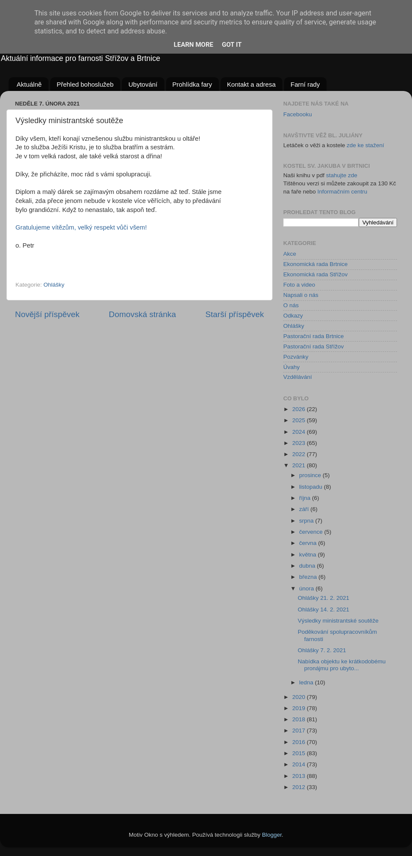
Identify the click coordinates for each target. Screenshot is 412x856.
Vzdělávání (297, 377)
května (308, 554)
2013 (299, 776)
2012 (299, 787)
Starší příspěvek (235, 314)
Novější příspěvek (47, 314)
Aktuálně (29, 84)
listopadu (311, 487)
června (308, 543)
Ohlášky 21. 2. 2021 (323, 598)
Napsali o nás (300, 295)
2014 (299, 764)
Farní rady (305, 84)
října (305, 498)
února (307, 588)
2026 (299, 409)
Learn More (193, 44)
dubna (308, 566)
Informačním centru (342, 191)
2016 (299, 742)
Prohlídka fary (192, 84)
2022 (299, 454)
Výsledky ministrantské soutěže (338, 620)
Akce (289, 254)
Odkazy (293, 315)
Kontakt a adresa (251, 84)
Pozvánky (296, 357)
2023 (299, 443)
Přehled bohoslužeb (85, 84)
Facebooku (297, 114)
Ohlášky (53, 284)
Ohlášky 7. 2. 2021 (322, 650)
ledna (307, 682)
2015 (299, 753)
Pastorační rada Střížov (313, 346)
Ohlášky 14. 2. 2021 (323, 609)
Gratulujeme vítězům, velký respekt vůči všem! (81, 227)
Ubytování (143, 84)
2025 (299, 420)
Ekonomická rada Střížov (315, 274)
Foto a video (299, 284)
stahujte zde (341, 175)
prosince (311, 475)
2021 (299, 465)
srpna (307, 520)
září (304, 509)
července (311, 532)
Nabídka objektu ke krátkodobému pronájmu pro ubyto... (342, 664)
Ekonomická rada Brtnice (315, 264)
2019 (299, 708)
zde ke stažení (365, 145)
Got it (232, 44)
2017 (299, 730)
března (308, 577)
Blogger (272, 835)
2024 (299, 432)
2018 (299, 719)
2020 (299, 697)
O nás (291, 305)
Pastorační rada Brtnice (313, 336)
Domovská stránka (142, 314)
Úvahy (291, 367)
